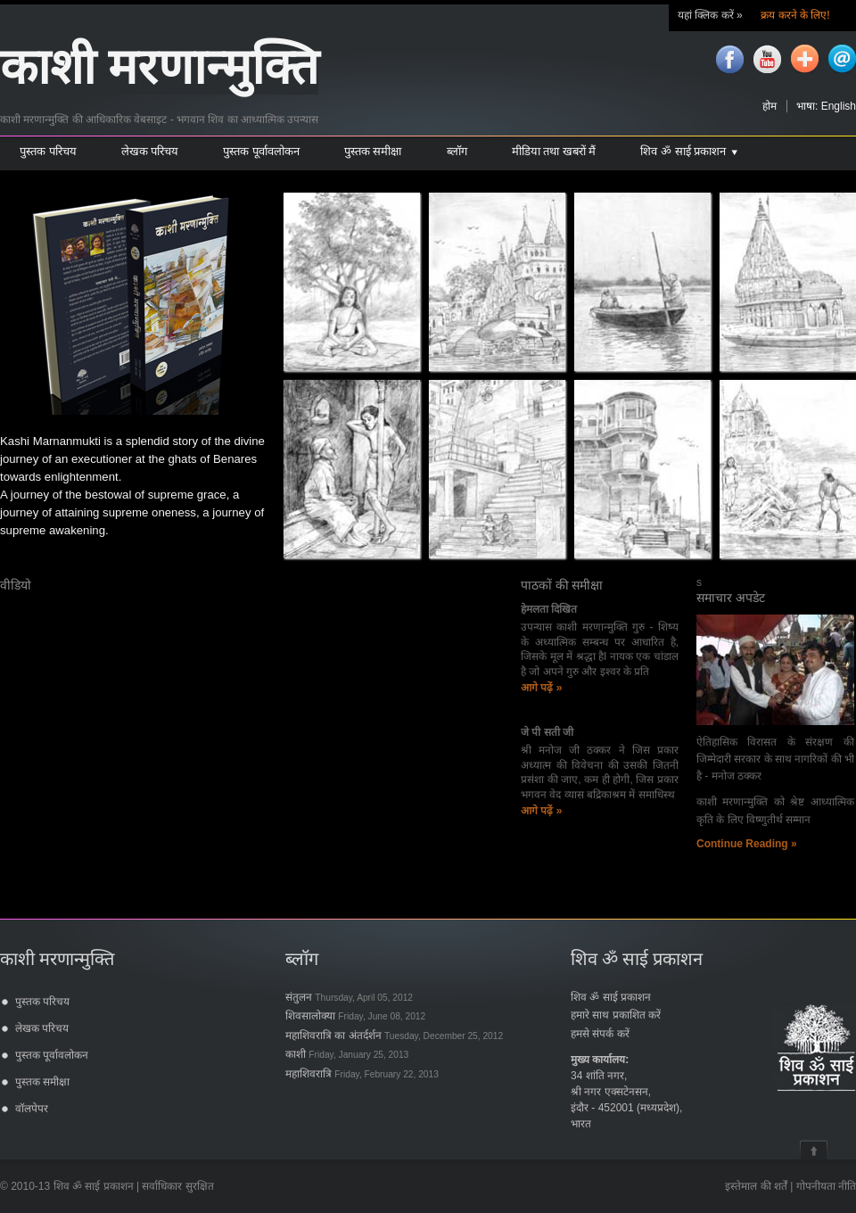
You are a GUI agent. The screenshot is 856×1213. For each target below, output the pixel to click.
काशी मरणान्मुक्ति (159, 67)
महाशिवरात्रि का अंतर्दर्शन (394, 1035)
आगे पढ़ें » (541, 687)
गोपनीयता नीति (826, 1186)
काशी (346, 1054)
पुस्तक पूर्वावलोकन (51, 1055)
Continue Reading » (746, 844)
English (838, 106)
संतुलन (349, 997)
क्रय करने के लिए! (794, 15)
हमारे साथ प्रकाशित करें (616, 1015)
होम (769, 106)
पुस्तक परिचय (42, 1001)
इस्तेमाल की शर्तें (756, 1186)
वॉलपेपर (31, 1108)
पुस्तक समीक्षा (42, 1082)
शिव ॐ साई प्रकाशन (611, 997)
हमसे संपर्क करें (600, 1033)
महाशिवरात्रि (362, 1074)
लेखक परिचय (42, 1028)
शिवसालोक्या (355, 1016)
